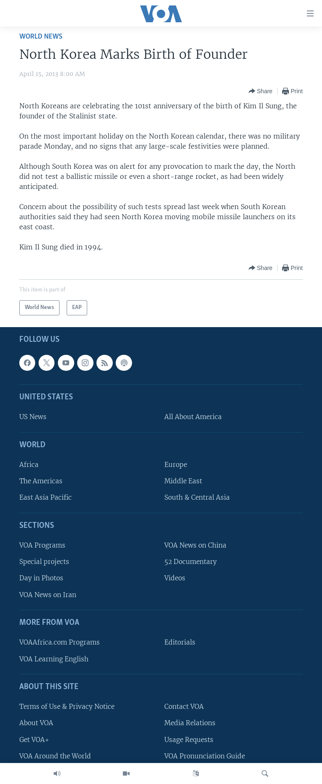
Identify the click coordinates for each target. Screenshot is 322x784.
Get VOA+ (34, 739)
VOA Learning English (53, 659)
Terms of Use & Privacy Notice (66, 707)
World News (40, 36)
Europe (175, 465)
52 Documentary (190, 562)
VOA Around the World (55, 756)
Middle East (183, 481)
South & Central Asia (197, 497)
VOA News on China (195, 545)
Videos (174, 578)
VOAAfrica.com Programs (59, 642)
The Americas (40, 481)
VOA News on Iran (47, 594)
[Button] (261, 91)
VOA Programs (42, 545)
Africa (29, 465)
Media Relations (190, 723)
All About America (193, 417)
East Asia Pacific (45, 497)
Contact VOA (184, 707)
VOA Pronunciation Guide (204, 756)
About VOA (36, 723)
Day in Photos (41, 578)
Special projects (44, 562)
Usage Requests (188, 739)
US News (33, 417)
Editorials (179, 642)
